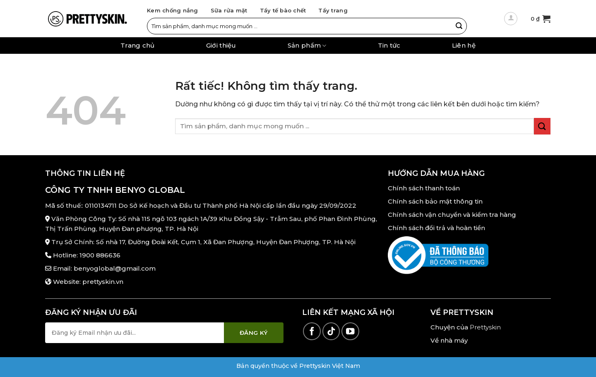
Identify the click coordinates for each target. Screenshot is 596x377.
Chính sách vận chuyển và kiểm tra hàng (452, 215)
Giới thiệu (221, 45)
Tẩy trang (332, 10)
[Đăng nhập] (510, 18)
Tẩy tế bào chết (283, 10)
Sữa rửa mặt (229, 10)
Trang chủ (137, 45)
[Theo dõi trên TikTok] (331, 331)
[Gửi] (459, 26)
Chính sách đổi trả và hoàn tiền (436, 228)
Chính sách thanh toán (424, 188)
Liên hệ (464, 45)
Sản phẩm (307, 46)
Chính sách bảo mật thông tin (435, 201)
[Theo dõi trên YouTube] (350, 331)
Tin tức (389, 45)
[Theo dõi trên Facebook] (312, 331)
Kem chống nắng (172, 10)
